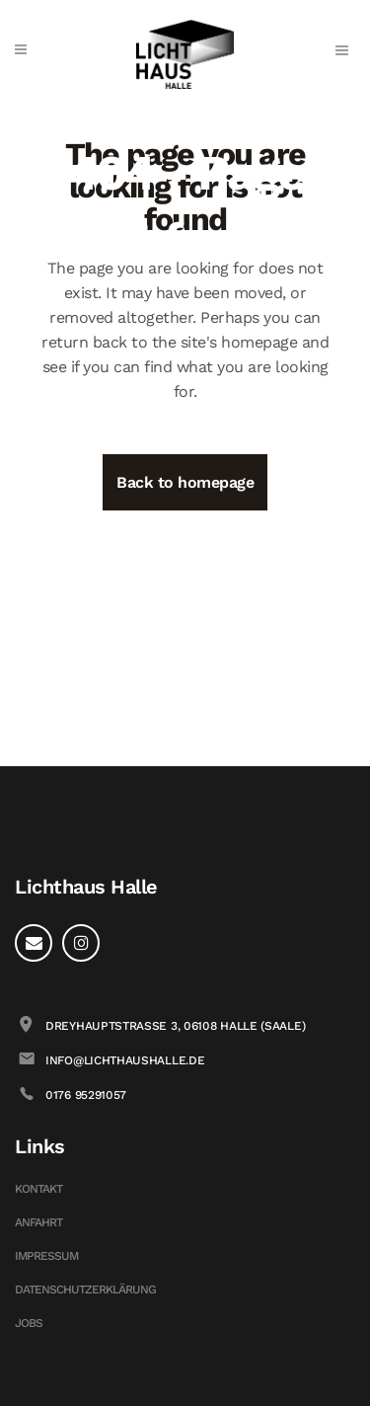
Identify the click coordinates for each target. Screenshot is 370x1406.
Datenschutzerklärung (85, 1289)
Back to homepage (185, 482)
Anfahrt (38, 1222)
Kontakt (38, 1189)
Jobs (28, 1323)
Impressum (46, 1256)
